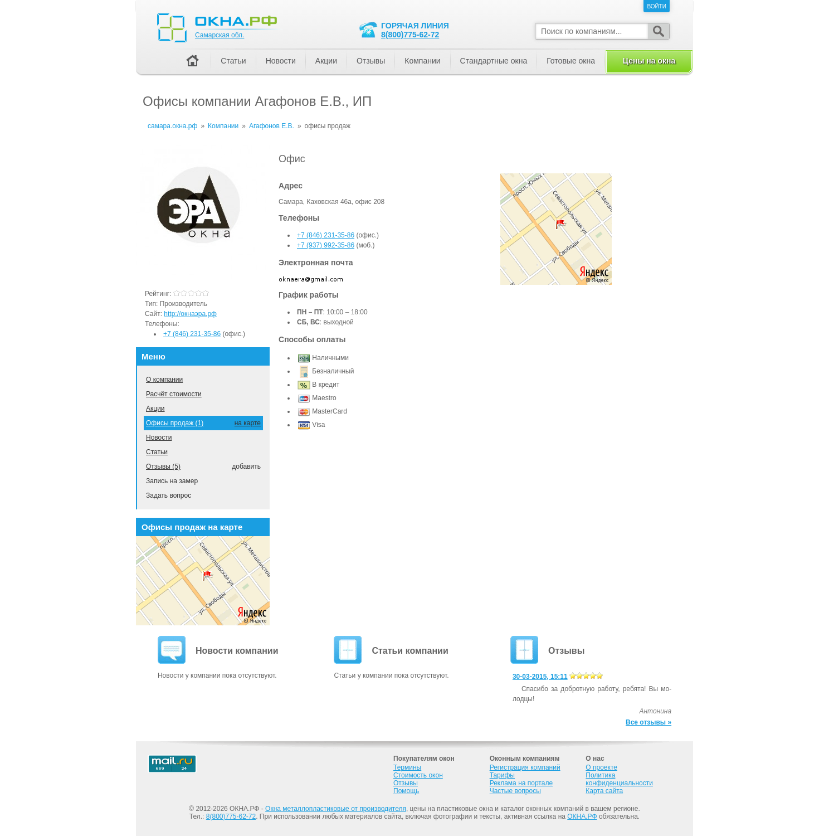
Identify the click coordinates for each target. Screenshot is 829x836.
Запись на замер (172, 481)
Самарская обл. (219, 35)
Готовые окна (571, 60)
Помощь (406, 791)
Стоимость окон (418, 775)
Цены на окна (649, 60)
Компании (422, 60)
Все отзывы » (648, 722)
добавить (246, 466)
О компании (164, 379)
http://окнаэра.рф (190, 314)
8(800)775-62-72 (410, 34)
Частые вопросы (515, 791)
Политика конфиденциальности (619, 779)
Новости (159, 437)
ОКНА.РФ (582, 816)
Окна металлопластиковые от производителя (335, 809)
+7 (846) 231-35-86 (325, 235)
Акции (155, 408)
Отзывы (371, 60)
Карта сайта (604, 791)
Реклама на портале (521, 783)
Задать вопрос (168, 495)
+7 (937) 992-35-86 (325, 245)
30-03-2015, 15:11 (540, 677)
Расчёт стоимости (174, 394)
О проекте (601, 767)
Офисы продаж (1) (174, 423)
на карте (248, 423)
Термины (407, 767)
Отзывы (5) (163, 466)
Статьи (157, 452)
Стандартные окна (494, 60)
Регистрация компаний (525, 767)
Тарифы (502, 775)
